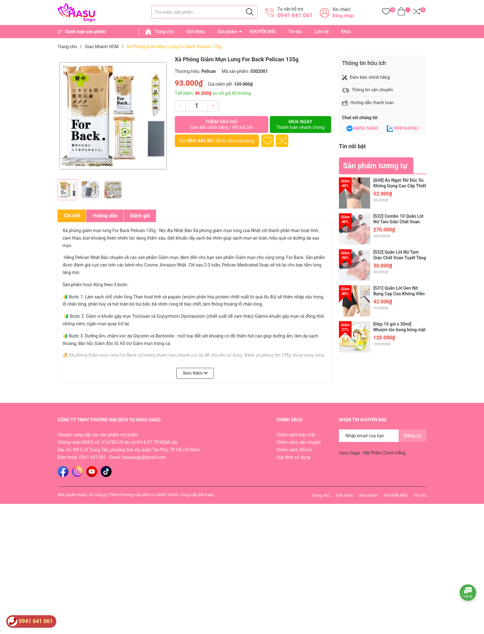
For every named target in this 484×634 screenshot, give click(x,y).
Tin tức (295, 31)
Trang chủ (164, 31)
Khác (346, 31)
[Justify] (249, 12)
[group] (113, 115)
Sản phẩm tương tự (375, 165)
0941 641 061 (294, 15)
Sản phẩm (227, 31)
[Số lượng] (197, 105)
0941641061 (406, 128)
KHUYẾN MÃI (263, 31)
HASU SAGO (366, 128)
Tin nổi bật (352, 146)
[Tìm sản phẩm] (204, 12)
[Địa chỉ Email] (382, 435)
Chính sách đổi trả (293, 449)
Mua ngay (300, 124)
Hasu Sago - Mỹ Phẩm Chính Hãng (372, 452)
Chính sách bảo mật (295, 434)
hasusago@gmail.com (144, 457)
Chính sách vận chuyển (298, 442)
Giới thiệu (195, 31)
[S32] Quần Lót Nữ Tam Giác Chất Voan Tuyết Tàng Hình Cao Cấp (399, 258)
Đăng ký (412, 436)
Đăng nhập (342, 15)
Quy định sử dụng (293, 457)
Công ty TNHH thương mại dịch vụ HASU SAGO (136, 494)
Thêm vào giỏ (221, 124)
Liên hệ (322, 31)
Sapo (209, 494)
